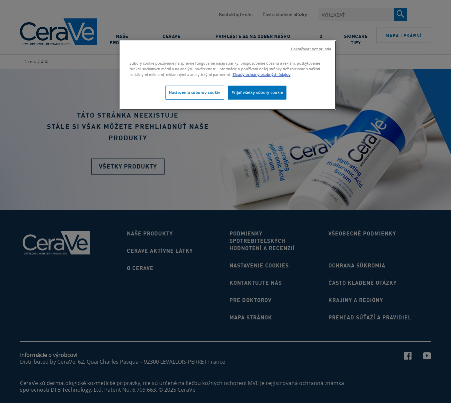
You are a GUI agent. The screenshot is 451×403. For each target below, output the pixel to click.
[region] (228, 75)
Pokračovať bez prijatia (311, 49)
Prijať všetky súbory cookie (257, 92)
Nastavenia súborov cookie (194, 92)
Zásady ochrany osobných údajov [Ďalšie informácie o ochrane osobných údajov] (261, 74)
